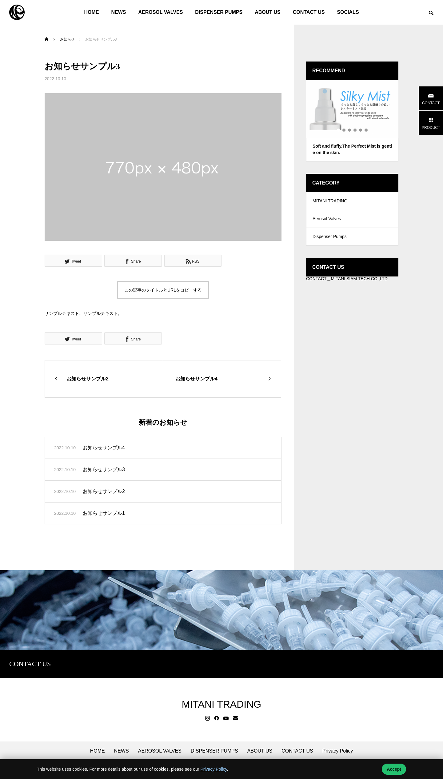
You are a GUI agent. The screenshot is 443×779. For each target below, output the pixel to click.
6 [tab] (366, 130)
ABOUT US (268, 12)
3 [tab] (350, 130)
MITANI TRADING (330, 201)
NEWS (118, 12)
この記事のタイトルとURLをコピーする (163, 290)
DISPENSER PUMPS (218, 12)
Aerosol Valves (327, 219)
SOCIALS (348, 12)
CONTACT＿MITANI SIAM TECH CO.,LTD (347, 280)
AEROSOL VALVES (160, 12)
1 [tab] (339, 130)
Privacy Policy (337, 751)
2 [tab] (344, 130)
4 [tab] (355, 130)
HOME (91, 12)
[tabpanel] (352, 120)
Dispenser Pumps (330, 238)
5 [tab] (361, 130)
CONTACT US (309, 12)
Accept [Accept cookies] (394, 769)
